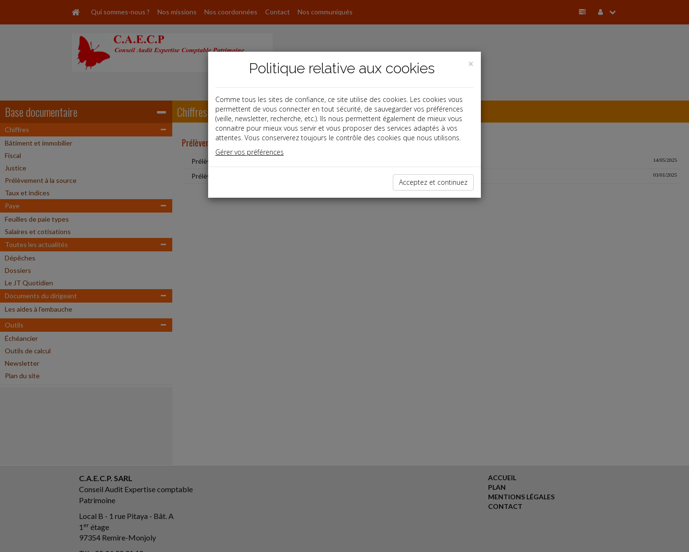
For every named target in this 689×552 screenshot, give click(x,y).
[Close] (471, 64)
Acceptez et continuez (433, 182)
